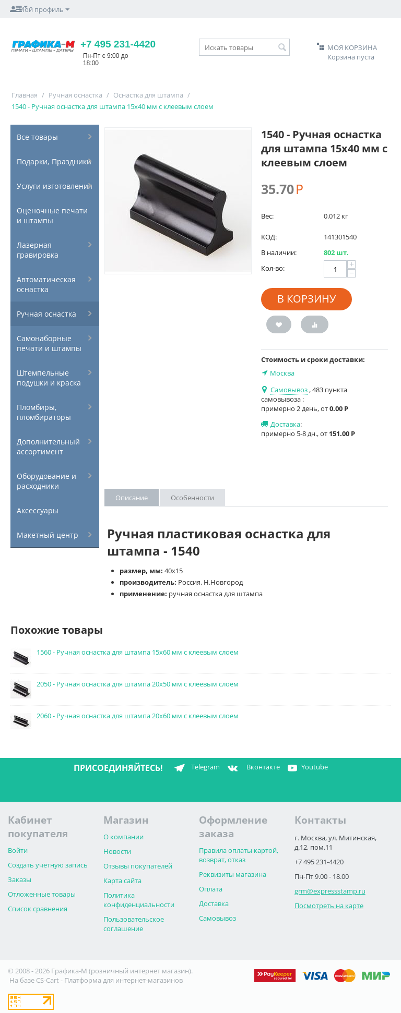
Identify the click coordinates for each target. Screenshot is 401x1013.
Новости (117, 851)
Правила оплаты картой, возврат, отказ (238, 855)
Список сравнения (37, 908)
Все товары (37, 137)
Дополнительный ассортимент (48, 446)
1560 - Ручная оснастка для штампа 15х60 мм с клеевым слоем (138, 652)
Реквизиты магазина (232, 874)
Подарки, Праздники (54, 161)
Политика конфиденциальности (138, 899)
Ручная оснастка (75, 95)
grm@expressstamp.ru (329, 891)
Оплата (210, 889)
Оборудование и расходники (46, 481)
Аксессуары (37, 510)
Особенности (192, 497)
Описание (131, 497)
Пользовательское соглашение (133, 923)
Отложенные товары (42, 894)
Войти (18, 850)
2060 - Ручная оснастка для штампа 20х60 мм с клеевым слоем (138, 715)
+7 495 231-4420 (118, 44)
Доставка (214, 903)
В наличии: (279, 252)
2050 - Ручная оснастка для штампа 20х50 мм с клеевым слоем (138, 684)
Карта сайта (122, 880)
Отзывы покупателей (137, 866)
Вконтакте (252, 768)
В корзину (306, 299)
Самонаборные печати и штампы (49, 343)
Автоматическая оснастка (46, 284)
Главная (24, 95)
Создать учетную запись (48, 865)
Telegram (195, 768)
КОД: (269, 237)
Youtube (306, 768)
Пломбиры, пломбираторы (44, 412)
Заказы (19, 879)
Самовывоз (217, 918)
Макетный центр (47, 535)
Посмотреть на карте (328, 905)
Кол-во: (273, 268)
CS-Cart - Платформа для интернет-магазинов (109, 980)
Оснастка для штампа (148, 95)
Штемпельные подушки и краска (49, 378)
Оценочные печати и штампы (52, 215)
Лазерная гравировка (37, 250)
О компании (123, 836)
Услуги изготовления (54, 186)
